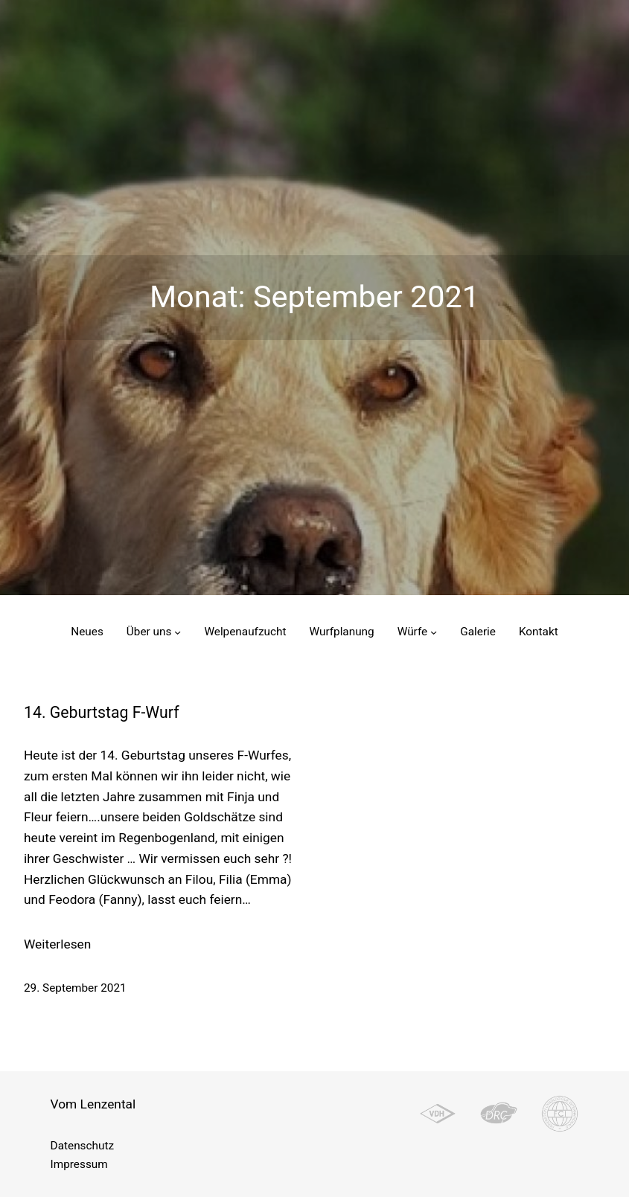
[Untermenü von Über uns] (177, 632)
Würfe (412, 631)
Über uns (149, 631)
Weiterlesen (57, 944)
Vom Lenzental (93, 1104)
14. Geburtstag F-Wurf (101, 712)
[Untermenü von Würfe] (433, 632)
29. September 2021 (75, 988)
